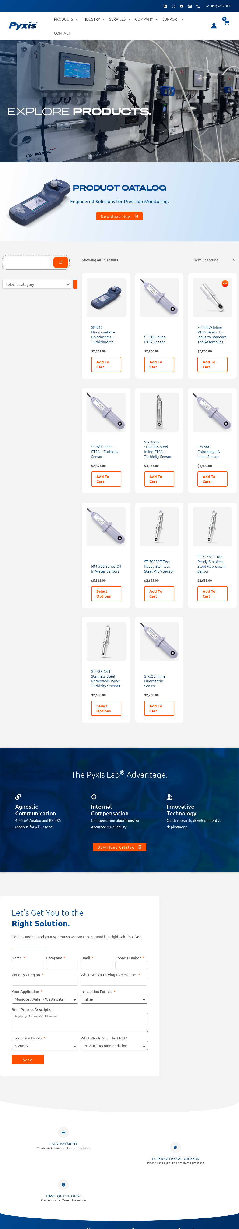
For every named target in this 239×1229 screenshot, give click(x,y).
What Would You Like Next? (104, 1037)
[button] (75, 19)
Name (17, 957)
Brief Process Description (32, 1008)
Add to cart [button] (102, 363)
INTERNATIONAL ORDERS (175, 1158)
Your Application (26, 990)
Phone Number (128, 957)
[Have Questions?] (63, 1184)
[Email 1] (190, 6)
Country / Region (26, 973)
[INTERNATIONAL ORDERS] (175, 1146)
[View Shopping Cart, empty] (226, 26)
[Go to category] (75, 284)
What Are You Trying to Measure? (109, 973)
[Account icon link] (214, 26)
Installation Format (97, 990)
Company (54, 957)
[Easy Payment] (63, 1131)
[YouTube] (181, 6)
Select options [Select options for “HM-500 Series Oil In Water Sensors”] (103, 593)
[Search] (60, 262)
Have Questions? (63, 1195)
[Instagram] (173, 6)
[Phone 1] (198, 6)
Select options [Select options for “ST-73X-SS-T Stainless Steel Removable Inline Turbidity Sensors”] (103, 707)
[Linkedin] (165, 6)
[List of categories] (36, 284)
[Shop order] (214, 259)
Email (86, 957)
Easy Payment (63, 1143)
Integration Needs (27, 1037)
